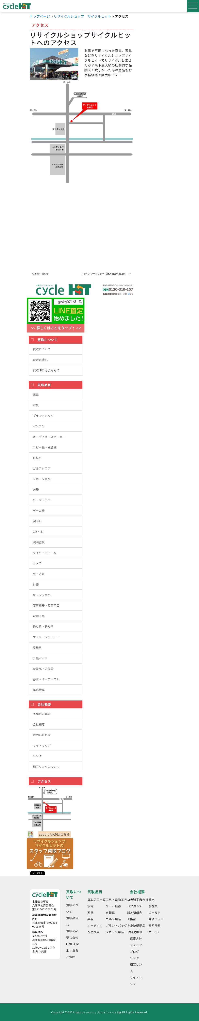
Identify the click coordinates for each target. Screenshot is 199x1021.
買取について (42, 349)
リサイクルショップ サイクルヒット (82, 16)
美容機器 (39, 690)
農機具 (37, 648)
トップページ (40, 16)
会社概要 (39, 724)
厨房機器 (93, 932)
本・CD (154, 932)
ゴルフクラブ (42, 468)
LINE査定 (72, 944)
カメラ (37, 563)
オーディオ (95, 925)
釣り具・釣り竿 (43, 626)
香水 (152, 899)
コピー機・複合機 (45, 447)
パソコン (39, 426)
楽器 (36, 489)
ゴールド (155, 912)
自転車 (37, 458)
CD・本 (38, 532)
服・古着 (39, 574)
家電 (36, 395)
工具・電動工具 (116, 899)
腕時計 (37, 521)
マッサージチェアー (46, 637)
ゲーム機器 (113, 906)
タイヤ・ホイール (45, 553)
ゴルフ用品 (113, 919)
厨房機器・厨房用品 (46, 605)
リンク (37, 756)
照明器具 (39, 542)
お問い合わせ (42, 735)
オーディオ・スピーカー (49, 437)
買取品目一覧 (96, 899)
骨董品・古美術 (43, 669)
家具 (36, 405)
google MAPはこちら (54, 834)
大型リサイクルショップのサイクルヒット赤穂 (98, 1012)
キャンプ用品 (42, 595)
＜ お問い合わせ (40, 273)
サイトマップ (42, 745)
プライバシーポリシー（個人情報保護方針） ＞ (106, 273)
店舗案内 (136, 899)
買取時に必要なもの (46, 370)
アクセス (136, 906)
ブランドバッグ (43, 416)
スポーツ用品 (42, 479)
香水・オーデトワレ (46, 679)
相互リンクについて (46, 767)
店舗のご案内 (42, 714)
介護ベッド (40, 658)
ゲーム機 (39, 510)
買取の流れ (40, 360)
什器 (36, 584)
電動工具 (39, 616)
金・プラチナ (42, 500)
